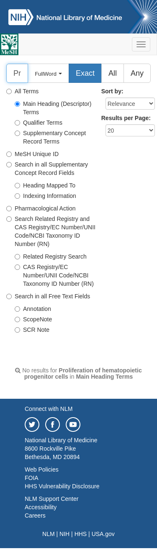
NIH (64, 534)
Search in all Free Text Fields (48, 296)
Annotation (33, 308)
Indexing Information (45, 195)
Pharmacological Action (41, 208)
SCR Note (32, 329)
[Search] (17, 73)
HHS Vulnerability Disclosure (62, 486)
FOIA (32, 477)
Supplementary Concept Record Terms (50, 137)
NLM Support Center (51, 498)
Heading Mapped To (45, 185)
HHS (81, 534)
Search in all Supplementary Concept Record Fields (47, 168)
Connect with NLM (48, 408)
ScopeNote (33, 319)
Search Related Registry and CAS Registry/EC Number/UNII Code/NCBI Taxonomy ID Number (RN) (50, 231)
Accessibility (41, 507)
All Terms (22, 91)
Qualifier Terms (38, 122)
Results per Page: (126, 118)
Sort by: (112, 91)
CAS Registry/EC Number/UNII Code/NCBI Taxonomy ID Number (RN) (54, 275)
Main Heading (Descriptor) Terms (53, 107)
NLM (48, 534)
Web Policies (42, 469)
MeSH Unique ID (32, 154)
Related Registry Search (51, 256)
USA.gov (103, 534)
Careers (35, 515)
